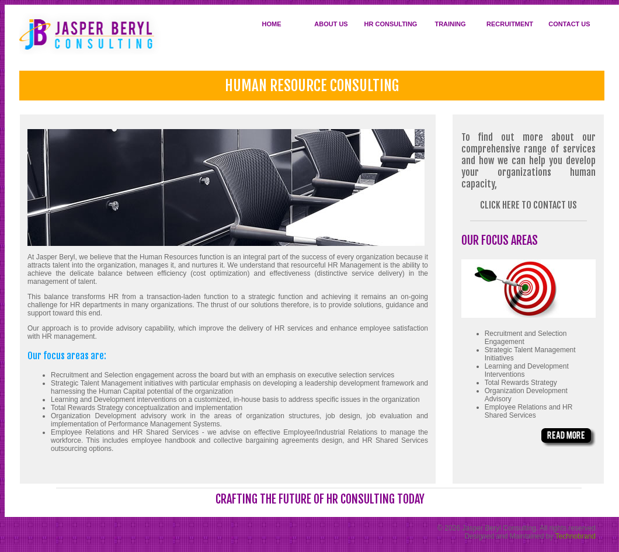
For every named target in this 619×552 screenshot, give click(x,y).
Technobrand (575, 536)
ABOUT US (330, 23)
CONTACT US (569, 23)
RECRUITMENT (509, 23)
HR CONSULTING (391, 23)
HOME (271, 23)
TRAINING (449, 23)
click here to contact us (528, 205)
